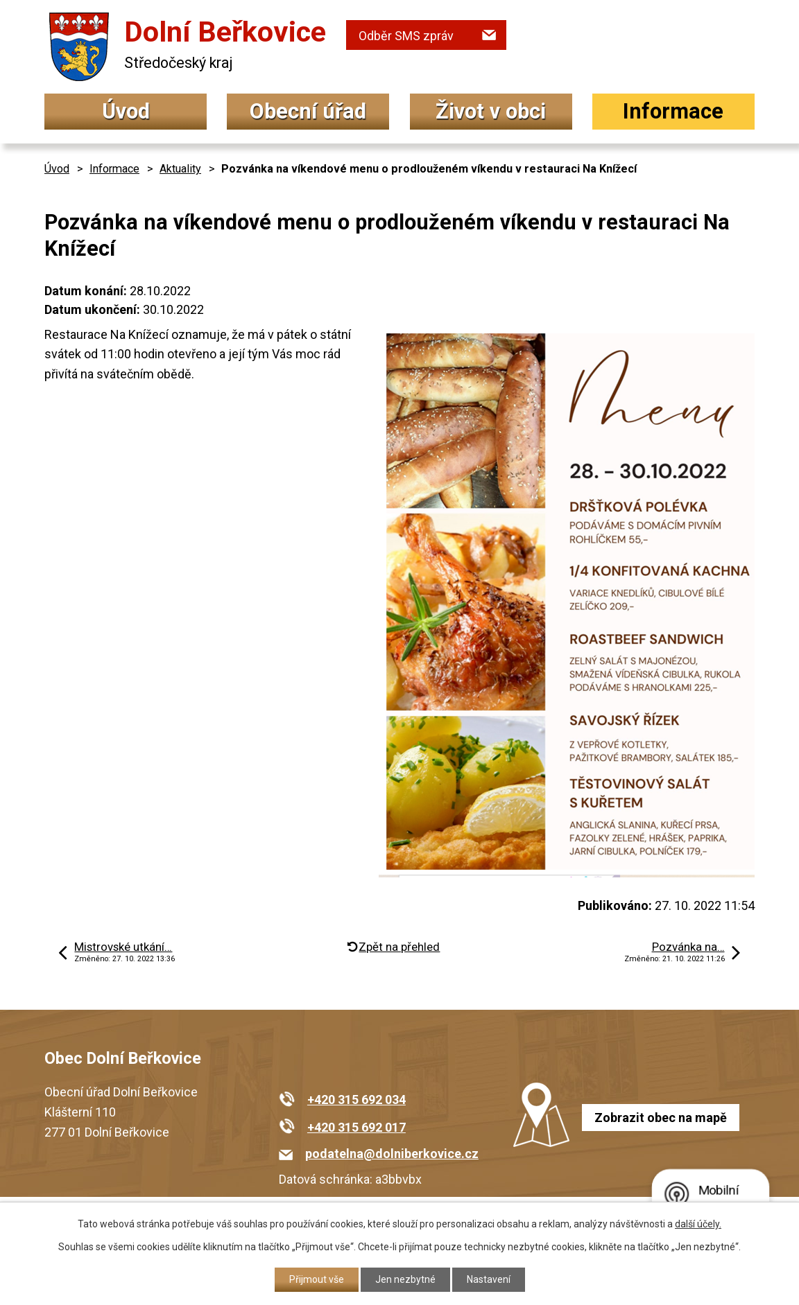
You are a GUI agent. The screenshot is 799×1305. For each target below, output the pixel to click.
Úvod (126, 111)
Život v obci (491, 111)
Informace (673, 111)
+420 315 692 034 (356, 1099)
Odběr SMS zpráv (406, 35)
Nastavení (488, 1279)
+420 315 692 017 (356, 1127)
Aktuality (180, 168)
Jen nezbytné (405, 1279)
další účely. (698, 1223)
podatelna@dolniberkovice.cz (392, 1153)
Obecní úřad (308, 111)
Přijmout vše (316, 1279)
